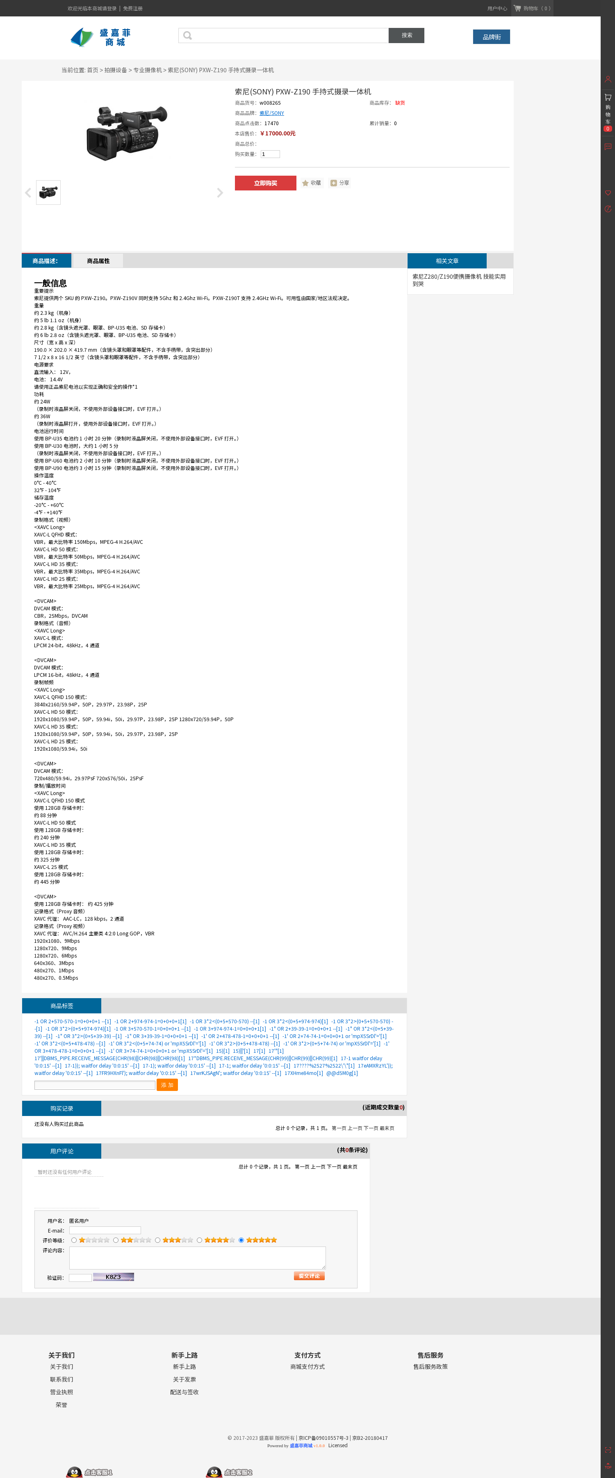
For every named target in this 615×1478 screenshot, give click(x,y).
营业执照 (61, 1392)
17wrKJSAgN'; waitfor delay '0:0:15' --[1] (235, 1072)
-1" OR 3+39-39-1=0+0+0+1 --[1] (161, 1035)
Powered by (296, 1445)
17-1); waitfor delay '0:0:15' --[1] (179, 1065)
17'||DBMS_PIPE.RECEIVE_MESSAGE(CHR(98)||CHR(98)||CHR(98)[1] (109, 1057)
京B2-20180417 (370, 1437)
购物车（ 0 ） (539, 8)
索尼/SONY (272, 112)
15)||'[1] (241, 1050)
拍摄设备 (115, 70)
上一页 (355, 1127)
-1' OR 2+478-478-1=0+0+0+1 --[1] (240, 1035)
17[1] (259, 1050)
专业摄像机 (147, 70)
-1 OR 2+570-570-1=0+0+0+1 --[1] (72, 1020)
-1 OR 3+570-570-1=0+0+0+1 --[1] (152, 1028)
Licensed (337, 1444)
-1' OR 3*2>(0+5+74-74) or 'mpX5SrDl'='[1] (331, 1043)
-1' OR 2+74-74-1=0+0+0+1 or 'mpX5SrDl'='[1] (334, 1035)
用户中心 (497, 8)
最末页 (387, 1127)
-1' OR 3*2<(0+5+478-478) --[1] (69, 1043)
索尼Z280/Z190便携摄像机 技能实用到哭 (459, 280)
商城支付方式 (307, 1366)
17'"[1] (276, 1050)
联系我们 (61, 1379)
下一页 (371, 1127)
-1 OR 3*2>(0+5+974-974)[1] (78, 1028)
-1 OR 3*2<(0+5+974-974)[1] (295, 1020)
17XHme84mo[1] (304, 1072)
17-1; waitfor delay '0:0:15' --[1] (254, 1065)
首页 (92, 70)
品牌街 (492, 36)
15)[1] (223, 1050)
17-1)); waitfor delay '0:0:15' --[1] (102, 1065)
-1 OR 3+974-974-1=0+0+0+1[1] (230, 1028)
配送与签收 (184, 1392)
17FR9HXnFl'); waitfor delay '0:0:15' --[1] (141, 1072)
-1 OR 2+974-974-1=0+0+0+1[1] (150, 1020)
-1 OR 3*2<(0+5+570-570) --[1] (225, 1020)
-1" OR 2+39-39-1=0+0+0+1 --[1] (305, 1028)
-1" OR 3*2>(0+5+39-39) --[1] (89, 1035)
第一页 (339, 1127)
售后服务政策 (430, 1366)
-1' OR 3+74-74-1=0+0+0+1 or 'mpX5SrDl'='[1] (161, 1050)
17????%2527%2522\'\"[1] (324, 1065)
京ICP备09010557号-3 (323, 1437)
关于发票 (184, 1379)
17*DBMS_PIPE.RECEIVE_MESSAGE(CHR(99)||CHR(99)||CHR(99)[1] (262, 1057)
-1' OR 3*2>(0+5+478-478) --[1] (244, 1043)
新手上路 (184, 1366)
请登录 (110, 8)
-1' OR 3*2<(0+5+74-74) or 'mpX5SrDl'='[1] (157, 1043)
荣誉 (61, 1405)
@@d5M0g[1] (342, 1072)
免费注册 (133, 8)
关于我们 (61, 1366)
